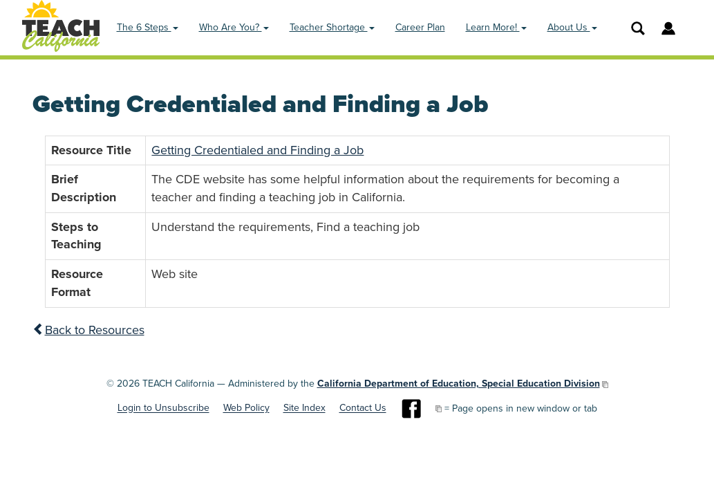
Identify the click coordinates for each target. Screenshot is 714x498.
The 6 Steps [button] (147, 27)
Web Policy (246, 408)
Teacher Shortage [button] (332, 27)
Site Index (304, 408)
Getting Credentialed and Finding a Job (257, 150)
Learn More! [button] (496, 27)
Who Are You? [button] (234, 27)
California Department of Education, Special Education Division (458, 383)
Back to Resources (88, 330)
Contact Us (362, 408)
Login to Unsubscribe (163, 408)
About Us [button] (572, 27)
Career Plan (420, 27)
